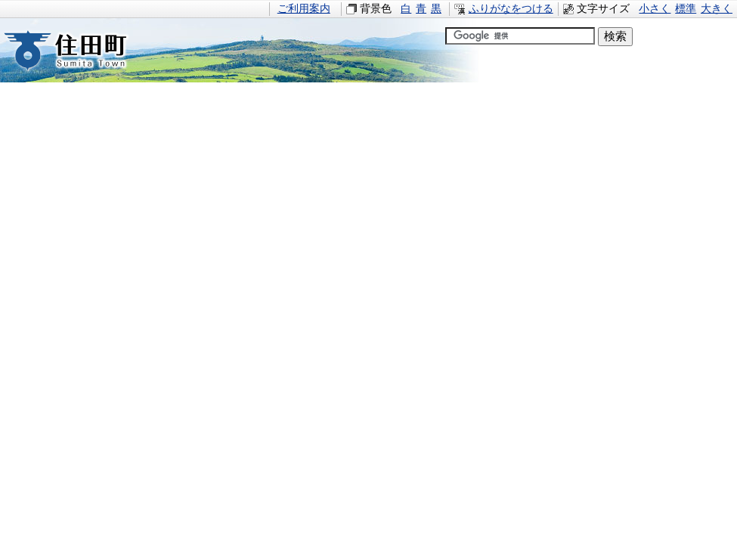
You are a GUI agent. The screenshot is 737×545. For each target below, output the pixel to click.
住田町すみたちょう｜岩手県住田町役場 (79, 50)
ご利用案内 (303, 8)
